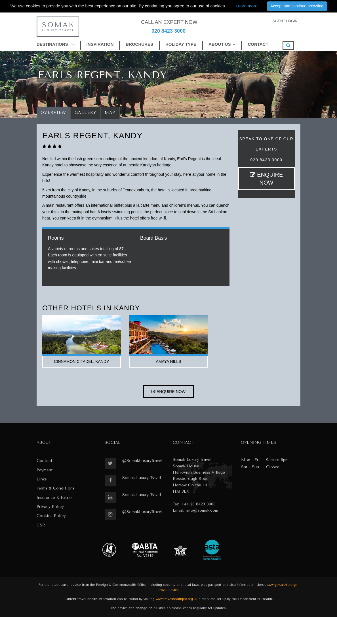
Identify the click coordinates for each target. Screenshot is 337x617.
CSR (41, 525)
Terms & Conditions (56, 488)
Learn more (247, 5)
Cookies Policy (51, 515)
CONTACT (258, 44)
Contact (44, 460)
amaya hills (168, 361)
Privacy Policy (50, 506)
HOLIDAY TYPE (180, 44)
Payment (45, 470)
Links (42, 479)
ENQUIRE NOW (266, 178)
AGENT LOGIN (285, 21)
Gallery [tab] (85, 112)
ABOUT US (219, 44)
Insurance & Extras (55, 497)
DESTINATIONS (55, 44)
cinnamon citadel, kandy (81, 361)
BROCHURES (139, 44)
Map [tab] (110, 112)
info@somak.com (202, 510)
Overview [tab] (53, 112)
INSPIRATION (100, 44)
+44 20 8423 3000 (198, 504)
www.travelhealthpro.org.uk (176, 599)
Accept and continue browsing (296, 6)
